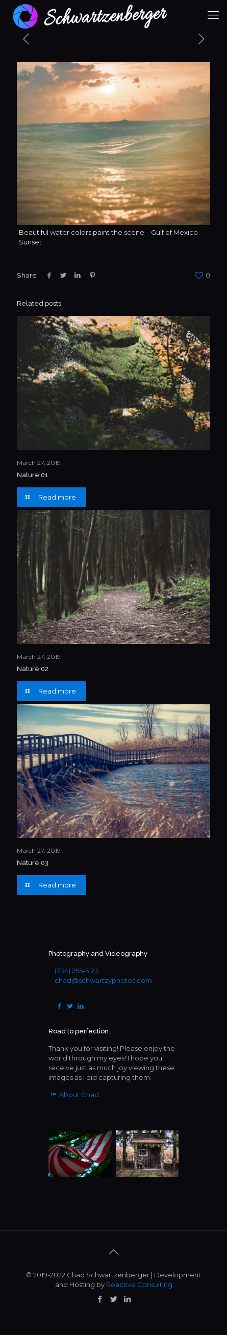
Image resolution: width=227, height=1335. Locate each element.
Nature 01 (32, 475)
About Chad (73, 1095)
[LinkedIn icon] (127, 1299)
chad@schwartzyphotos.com (103, 980)
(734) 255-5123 (76, 971)
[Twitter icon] (113, 1299)
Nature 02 (32, 669)
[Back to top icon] (113, 1252)
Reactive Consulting (139, 1284)
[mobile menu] (213, 15)
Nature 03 (32, 863)
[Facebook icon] (99, 1299)
